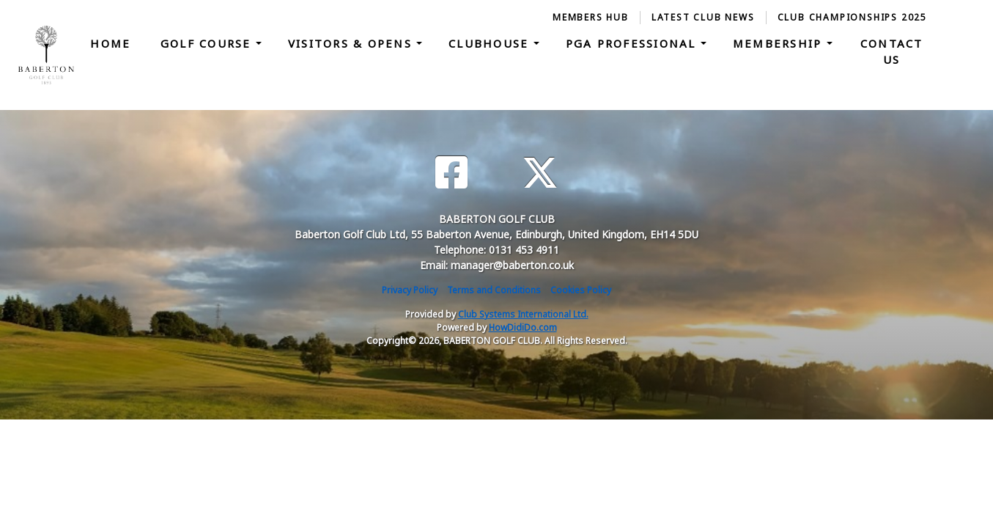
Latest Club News (703, 17)
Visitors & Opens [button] (352, 43)
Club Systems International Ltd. (523, 314)
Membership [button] (780, 43)
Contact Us (891, 51)
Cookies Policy (580, 290)
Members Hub (591, 17)
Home (110, 43)
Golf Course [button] (208, 43)
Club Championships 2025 (852, 17)
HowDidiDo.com (523, 327)
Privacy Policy (410, 290)
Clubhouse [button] (491, 43)
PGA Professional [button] (633, 43)
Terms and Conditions (494, 290)
